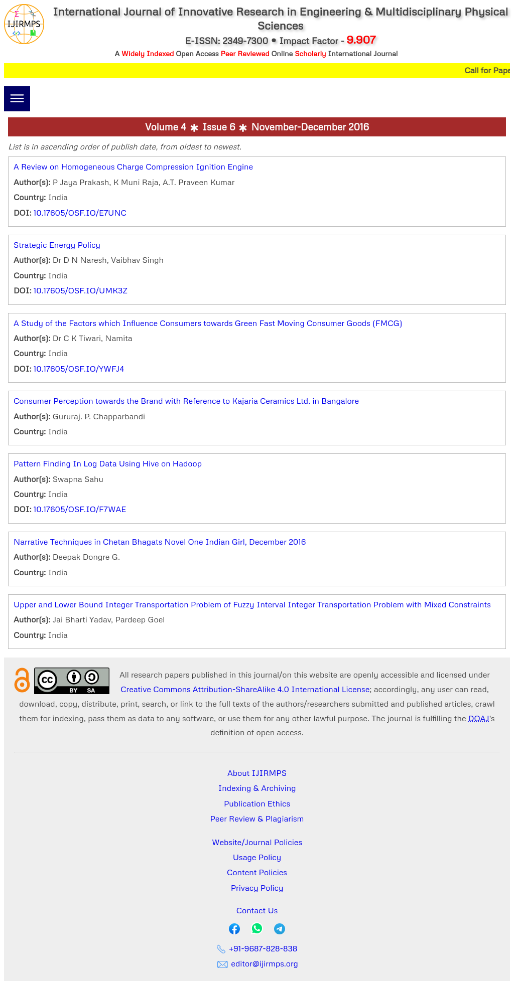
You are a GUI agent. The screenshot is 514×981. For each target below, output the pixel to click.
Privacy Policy (257, 888)
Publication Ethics (257, 803)
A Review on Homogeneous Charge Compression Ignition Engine (133, 166)
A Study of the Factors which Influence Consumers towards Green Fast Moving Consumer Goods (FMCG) (208, 323)
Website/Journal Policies (257, 842)
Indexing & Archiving (257, 788)
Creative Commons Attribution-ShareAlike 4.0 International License (244, 689)
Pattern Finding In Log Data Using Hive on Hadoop (108, 463)
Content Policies (257, 872)
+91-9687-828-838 (257, 948)
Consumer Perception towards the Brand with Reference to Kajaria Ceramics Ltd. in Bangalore (186, 401)
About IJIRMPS (257, 773)
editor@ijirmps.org (257, 963)
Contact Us (257, 910)
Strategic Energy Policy (57, 245)
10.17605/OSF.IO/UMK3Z (80, 290)
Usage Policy (257, 857)
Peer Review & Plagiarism (257, 818)
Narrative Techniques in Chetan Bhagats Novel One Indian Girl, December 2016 (160, 542)
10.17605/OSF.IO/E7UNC (80, 213)
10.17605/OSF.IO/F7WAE (80, 509)
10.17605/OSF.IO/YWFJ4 (79, 369)
